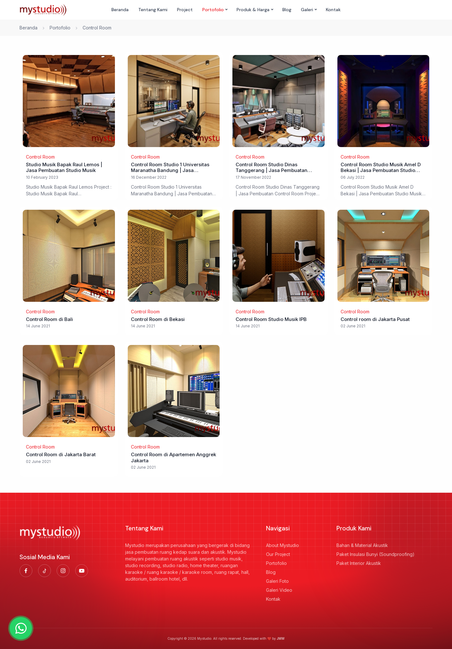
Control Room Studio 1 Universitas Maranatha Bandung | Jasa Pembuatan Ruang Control (170, 168)
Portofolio (213, 9)
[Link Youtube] (81, 570)
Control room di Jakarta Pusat (375, 319)
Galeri (307, 9)
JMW (281, 638)
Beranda (120, 9)
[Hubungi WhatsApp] (21, 628)
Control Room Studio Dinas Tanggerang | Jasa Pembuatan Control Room (271, 168)
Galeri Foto (277, 581)
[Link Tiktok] (44, 570)
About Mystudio (282, 545)
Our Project (278, 554)
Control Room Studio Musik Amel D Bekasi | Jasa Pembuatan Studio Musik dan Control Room (381, 168)
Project (185, 9)
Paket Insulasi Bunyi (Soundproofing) (375, 554)
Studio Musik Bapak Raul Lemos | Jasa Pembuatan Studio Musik (64, 168)
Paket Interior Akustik (358, 563)
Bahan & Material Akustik (362, 545)
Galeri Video (279, 590)
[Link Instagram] (63, 570)
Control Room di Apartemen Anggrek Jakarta (173, 458)
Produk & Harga (253, 9)
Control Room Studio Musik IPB (271, 319)
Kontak (333, 9)
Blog (286, 9)
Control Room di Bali (49, 319)
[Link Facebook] (26, 570)
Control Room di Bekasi (158, 319)
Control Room (40, 157)
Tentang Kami (152, 9)
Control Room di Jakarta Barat (61, 454)
